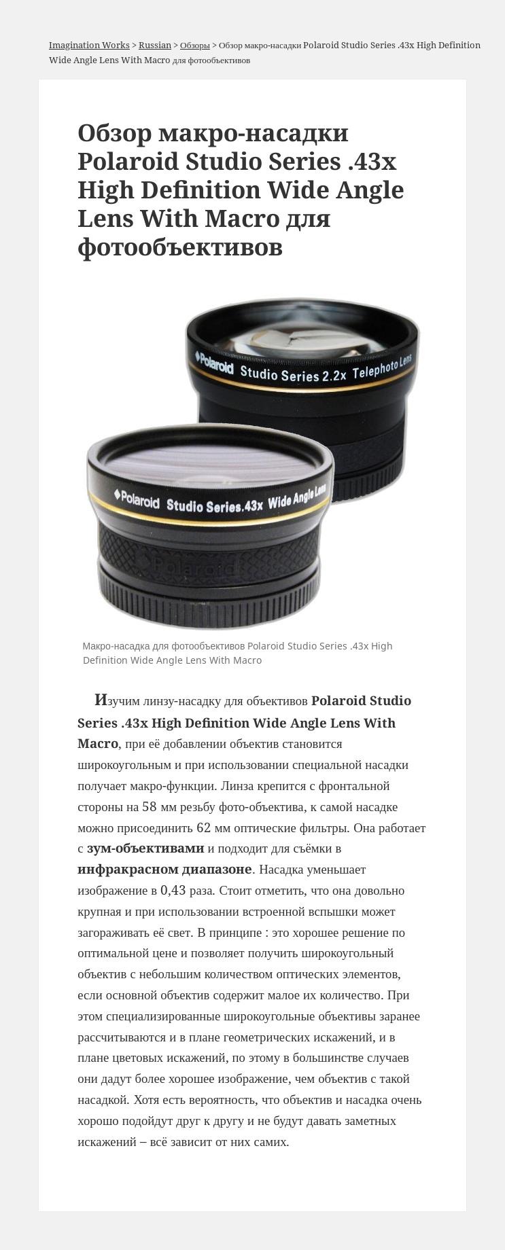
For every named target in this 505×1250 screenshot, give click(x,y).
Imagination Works (89, 45)
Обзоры (195, 45)
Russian (155, 45)
